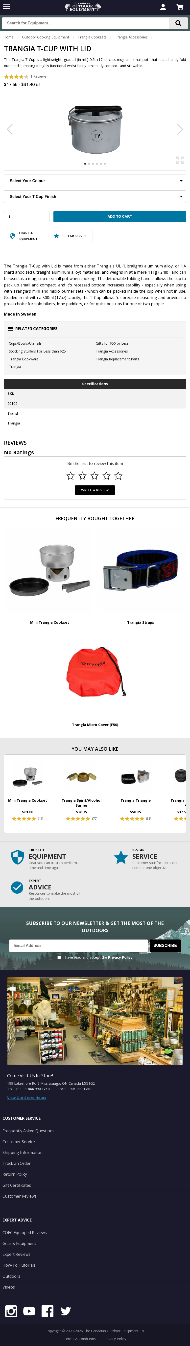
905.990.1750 (80, 1088)
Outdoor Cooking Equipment (45, 37)
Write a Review (95, 490)
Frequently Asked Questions (28, 1130)
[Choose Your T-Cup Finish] (95, 196)
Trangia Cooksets (92, 37)
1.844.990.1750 (37, 1088)
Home (8, 37)
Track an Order (16, 1163)
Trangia (15, 366)
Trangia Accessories (131, 37)
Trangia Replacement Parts (117, 359)
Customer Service (18, 1141)
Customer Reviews (19, 1196)
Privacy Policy (120, 957)
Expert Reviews (16, 1254)
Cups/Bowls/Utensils (25, 343)
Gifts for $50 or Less (112, 343)
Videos (8, 1287)
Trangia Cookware (23, 359)
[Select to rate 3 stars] (94, 475)
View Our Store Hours (26, 1097)
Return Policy (14, 1174)
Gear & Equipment (19, 1243)
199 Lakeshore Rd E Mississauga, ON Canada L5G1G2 (51, 1083)
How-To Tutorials (19, 1265)
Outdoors (11, 1276)
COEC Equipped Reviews (24, 1232)
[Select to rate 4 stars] (106, 475)
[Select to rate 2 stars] (82, 475)
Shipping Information (22, 1152)
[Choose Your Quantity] (26, 216)
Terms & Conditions (80, 1338)
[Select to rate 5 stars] (118, 475)
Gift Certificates (16, 1185)
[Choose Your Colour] (95, 181)
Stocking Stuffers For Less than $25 (37, 351)
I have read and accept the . (98, 957)
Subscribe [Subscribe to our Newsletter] (165, 945)
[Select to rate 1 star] (70, 475)
